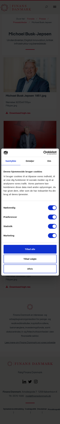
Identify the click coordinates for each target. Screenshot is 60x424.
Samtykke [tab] (10, 161)
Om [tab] (49, 161)
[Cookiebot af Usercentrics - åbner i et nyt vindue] (43, 153)
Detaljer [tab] (30, 161)
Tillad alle (30, 249)
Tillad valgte (29, 259)
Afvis (30, 268)
